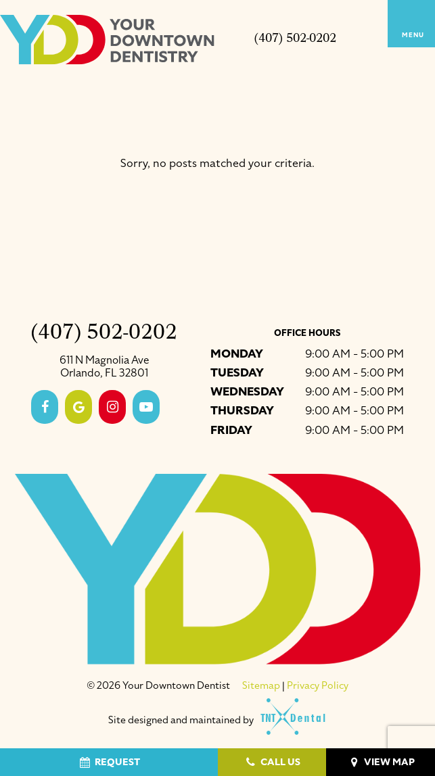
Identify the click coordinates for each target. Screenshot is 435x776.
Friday (231, 430)
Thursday (242, 410)
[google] (78, 407)
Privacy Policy (317, 685)
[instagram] (112, 407)
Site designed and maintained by (211, 720)
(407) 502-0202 (295, 39)
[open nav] (411, 24)
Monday (236, 354)
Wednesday (247, 391)
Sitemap (261, 685)
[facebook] (44, 407)
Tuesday (237, 373)
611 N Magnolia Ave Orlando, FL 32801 (104, 367)
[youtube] (146, 407)
